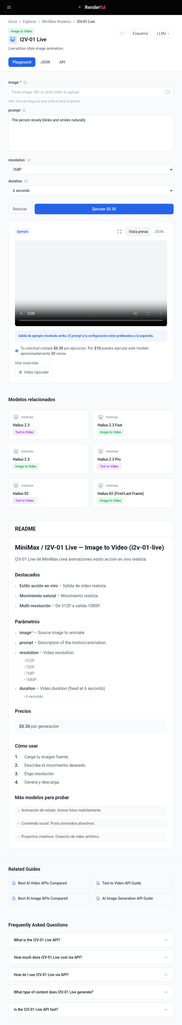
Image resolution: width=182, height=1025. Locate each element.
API (62, 62)
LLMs (163, 33)
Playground (22, 62)
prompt (17, 110)
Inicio (12, 21)
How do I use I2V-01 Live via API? (91, 975)
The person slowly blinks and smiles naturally (91, 133)
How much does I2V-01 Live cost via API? (91, 957)
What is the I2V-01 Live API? (91, 940)
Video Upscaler (33, 372)
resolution (19, 160)
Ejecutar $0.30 (104, 209)
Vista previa (138, 232)
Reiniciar (20, 209)
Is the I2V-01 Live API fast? (91, 1009)
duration (18, 181)
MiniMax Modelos (56, 21)
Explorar (29, 21)
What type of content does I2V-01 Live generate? (91, 992)
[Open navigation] (9, 7)
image (17, 82)
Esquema (140, 33)
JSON (45, 62)
